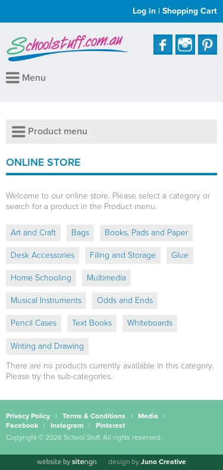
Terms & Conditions (93, 416)
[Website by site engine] (66, 462)
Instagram (67, 425)
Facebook (22, 425)
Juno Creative (163, 462)
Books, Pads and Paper (146, 233)
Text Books (92, 323)
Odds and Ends (125, 300)
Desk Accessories (42, 255)
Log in (144, 11)
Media (148, 416)
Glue (180, 255)
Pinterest (110, 425)
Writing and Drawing (47, 346)
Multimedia (106, 278)
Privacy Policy (28, 416)
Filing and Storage (123, 255)
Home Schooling (41, 278)
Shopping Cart (189, 11)
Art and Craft (33, 233)
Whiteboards (149, 323)
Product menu (49, 131)
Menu (26, 78)
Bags (80, 233)
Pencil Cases (33, 323)
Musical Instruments (46, 300)
